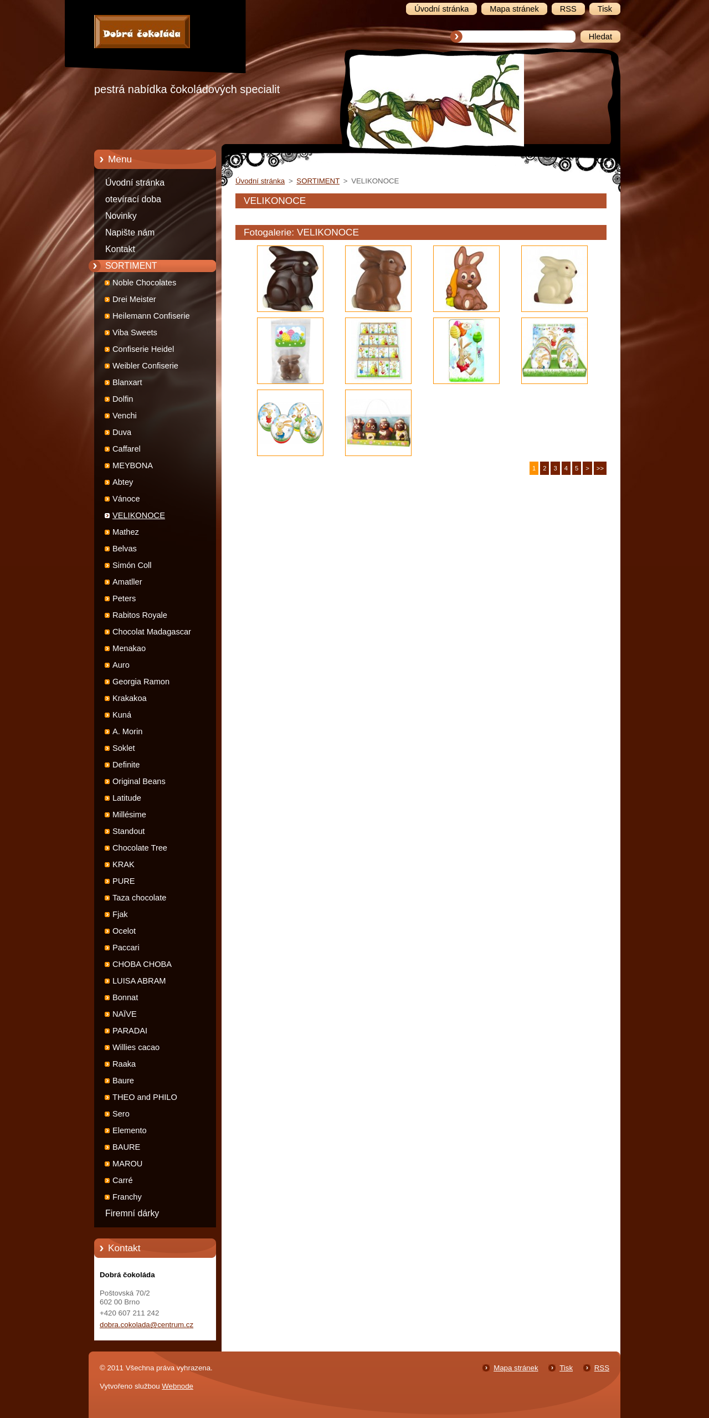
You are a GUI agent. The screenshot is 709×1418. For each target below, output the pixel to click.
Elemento (129, 1130)
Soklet (123, 748)
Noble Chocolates (144, 282)
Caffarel (126, 448)
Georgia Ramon (140, 681)
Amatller (127, 581)
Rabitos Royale (139, 615)
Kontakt (120, 249)
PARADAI (129, 1030)
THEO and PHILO (144, 1097)
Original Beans (139, 781)
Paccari (126, 947)
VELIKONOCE (138, 515)
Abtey (122, 482)
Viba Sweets (134, 332)
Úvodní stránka (135, 182)
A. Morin (127, 731)
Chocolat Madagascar (151, 631)
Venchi (124, 415)
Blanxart (127, 382)
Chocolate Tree (139, 847)
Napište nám (130, 232)
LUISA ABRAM (139, 980)
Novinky (121, 216)
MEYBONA (132, 465)
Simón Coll (132, 565)
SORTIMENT (131, 265)
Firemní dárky (132, 1213)
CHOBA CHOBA (142, 964)
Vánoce (126, 498)
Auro (121, 665)
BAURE (126, 1147)
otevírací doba (133, 199)
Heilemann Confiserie (151, 315)
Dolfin (122, 399)
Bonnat (125, 997)
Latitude (126, 798)
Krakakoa (129, 698)
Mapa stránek (516, 1368)
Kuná (121, 714)
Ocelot (124, 930)
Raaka (124, 1063)
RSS (601, 1368)
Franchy (127, 1196)
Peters (124, 598)
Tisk (566, 1368)
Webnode (177, 1386)
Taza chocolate (139, 897)
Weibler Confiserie (145, 365)
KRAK (123, 864)
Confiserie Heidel (143, 349)
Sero (121, 1113)
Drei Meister (134, 299)
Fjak (120, 914)
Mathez (125, 532)
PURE (123, 881)
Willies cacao (136, 1047)
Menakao (129, 648)
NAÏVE (124, 1014)
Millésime (129, 814)
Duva (121, 432)
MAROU (127, 1163)
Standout (128, 831)
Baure (123, 1080)
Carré (122, 1180)
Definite (126, 764)
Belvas (124, 548)
